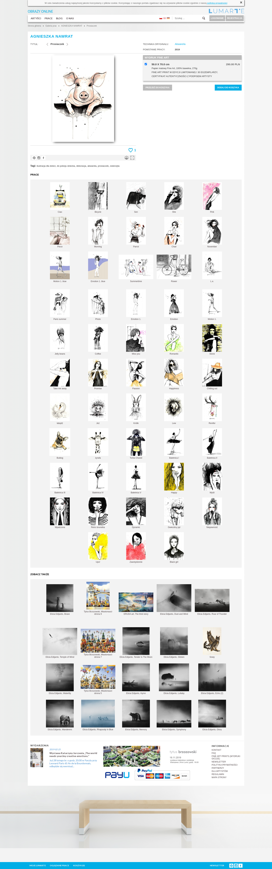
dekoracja (81, 166)
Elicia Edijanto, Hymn (136, 679)
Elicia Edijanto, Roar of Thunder (212, 602)
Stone (212, 339)
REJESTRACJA (234, 18)
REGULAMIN (218, 774)
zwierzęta (115, 166)
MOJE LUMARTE (37, 865)
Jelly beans (60, 339)
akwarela (91, 166)
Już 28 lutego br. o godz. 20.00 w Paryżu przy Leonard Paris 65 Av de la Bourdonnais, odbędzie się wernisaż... (73, 763)
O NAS (70, 18)
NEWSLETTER (219, 762)
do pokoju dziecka (66, 166)
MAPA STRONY (219, 777)
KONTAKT (216, 750)
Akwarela (180, 43)
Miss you (136, 339)
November (212, 232)
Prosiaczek (92, 26)
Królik (136, 408)
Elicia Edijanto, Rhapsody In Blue (98, 715)
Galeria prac (51, 26)
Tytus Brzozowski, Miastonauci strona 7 (98, 643)
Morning (98, 232)
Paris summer (60, 304)
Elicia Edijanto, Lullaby (174, 679)
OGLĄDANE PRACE (59, 865)
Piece (60, 232)
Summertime (136, 269)
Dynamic (136, 513)
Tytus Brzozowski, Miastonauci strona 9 (98, 598)
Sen (136, 197)
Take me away (60, 374)
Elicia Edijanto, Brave (59, 599)
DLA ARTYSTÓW (220, 771)
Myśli (212, 478)
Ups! (98, 547)
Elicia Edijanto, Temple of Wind (59, 643)
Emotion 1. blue (98, 267)
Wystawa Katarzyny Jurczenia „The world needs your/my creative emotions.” (73, 754)
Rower (174, 269)
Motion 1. (212, 304)
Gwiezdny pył (174, 513)
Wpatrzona (60, 513)
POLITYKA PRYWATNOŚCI (224, 765)
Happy (174, 478)
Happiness (174, 374)
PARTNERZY (218, 768)
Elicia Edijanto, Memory (136, 715)
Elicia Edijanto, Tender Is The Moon (136, 642)
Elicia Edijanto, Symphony (174, 715)
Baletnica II (212, 443)
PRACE (49, 18)
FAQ (214, 753)
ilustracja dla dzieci (46, 166)
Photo (98, 304)
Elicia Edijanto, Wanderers (60, 715)
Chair (174, 232)
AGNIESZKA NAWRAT (71, 26)
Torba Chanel (136, 443)
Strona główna (34, 26)
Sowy (212, 642)
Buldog (59, 443)
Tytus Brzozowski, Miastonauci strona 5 (98, 680)
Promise (98, 374)
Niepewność (212, 513)
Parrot (136, 232)
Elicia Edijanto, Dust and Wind (174, 599)
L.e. (212, 267)
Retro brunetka (98, 513)
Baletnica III (60, 478)
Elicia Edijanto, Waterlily (60, 679)
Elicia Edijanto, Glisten (174, 642)
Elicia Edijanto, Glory (212, 715)
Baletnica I (174, 443)
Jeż (98, 408)
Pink (212, 197)
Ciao (60, 197)
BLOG (59, 18)
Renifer (212, 408)
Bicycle (98, 197)
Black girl (174, 547)
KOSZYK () (79, 865)
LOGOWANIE (217, 18)
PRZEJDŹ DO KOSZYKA (157, 87)
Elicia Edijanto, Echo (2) (212, 679)
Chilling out (212, 374)
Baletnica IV (98, 478)
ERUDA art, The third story (136, 604)
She (174, 197)
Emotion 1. (136, 304)
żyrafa (98, 443)
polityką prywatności (217, 3)
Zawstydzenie (136, 547)
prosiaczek (103, 166)
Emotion (174, 304)
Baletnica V (136, 478)
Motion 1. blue (60, 267)
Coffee (98, 339)
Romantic (174, 339)
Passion (136, 374)
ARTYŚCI (36, 18)
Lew (174, 408)
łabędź (60, 408)
